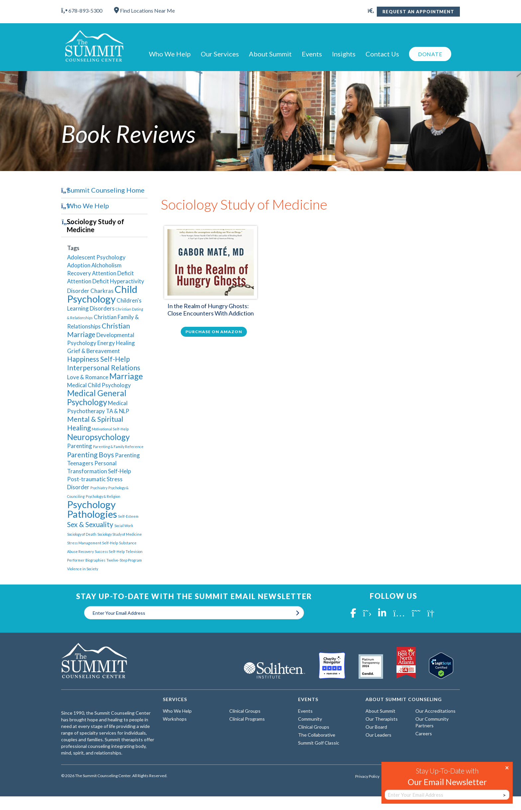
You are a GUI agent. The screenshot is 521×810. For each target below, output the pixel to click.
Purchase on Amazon (213, 331)
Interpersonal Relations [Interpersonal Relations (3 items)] (103, 367)
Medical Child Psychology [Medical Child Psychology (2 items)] (99, 385)
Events (312, 54)
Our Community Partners (432, 722)
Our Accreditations (435, 711)
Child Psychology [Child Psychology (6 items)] (102, 294)
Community (310, 719)
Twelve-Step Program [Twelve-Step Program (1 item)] (124, 560)
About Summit (270, 54)
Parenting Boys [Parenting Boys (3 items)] (90, 454)
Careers (423, 733)
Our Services (220, 54)
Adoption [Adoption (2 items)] (78, 265)
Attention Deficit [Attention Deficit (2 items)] (113, 273)
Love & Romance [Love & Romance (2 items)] (87, 377)
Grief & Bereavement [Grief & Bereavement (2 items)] (93, 350)
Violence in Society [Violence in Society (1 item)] (82, 569)
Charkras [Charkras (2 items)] (102, 290)
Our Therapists (381, 719)
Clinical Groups (244, 711)
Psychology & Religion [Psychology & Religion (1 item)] (103, 496)
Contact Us (382, 54)
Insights (344, 54)
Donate (430, 54)
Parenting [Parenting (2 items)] (79, 445)
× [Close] (507, 767)
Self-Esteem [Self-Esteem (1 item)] (128, 516)
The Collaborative (316, 735)
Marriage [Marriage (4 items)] (126, 376)
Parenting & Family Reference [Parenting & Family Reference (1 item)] (118, 446)
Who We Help (170, 54)
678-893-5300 (81, 10)
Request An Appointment (418, 11)
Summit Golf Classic (318, 743)
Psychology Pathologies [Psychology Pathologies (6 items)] (92, 509)
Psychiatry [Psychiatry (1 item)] (98, 488)
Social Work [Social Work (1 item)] (123, 525)
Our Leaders (378, 735)
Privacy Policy (367, 776)
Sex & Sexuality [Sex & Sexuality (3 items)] (90, 524)
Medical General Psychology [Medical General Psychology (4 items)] (96, 397)
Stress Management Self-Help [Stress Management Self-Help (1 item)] (92, 543)
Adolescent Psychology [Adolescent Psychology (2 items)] (96, 257)
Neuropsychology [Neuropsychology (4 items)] (98, 437)
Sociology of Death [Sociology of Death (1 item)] (81, 534)
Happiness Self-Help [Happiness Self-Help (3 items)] (98, 359)
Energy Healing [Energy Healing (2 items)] (116, 342)
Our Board (376, 727)
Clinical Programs (247, 719)
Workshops (175, 719)
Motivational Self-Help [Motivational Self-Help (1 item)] (110, 429)
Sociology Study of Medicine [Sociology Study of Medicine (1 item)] (119, 534)
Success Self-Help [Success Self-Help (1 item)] (110, 551)
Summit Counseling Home (106, 190)
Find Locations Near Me (144, 10)
